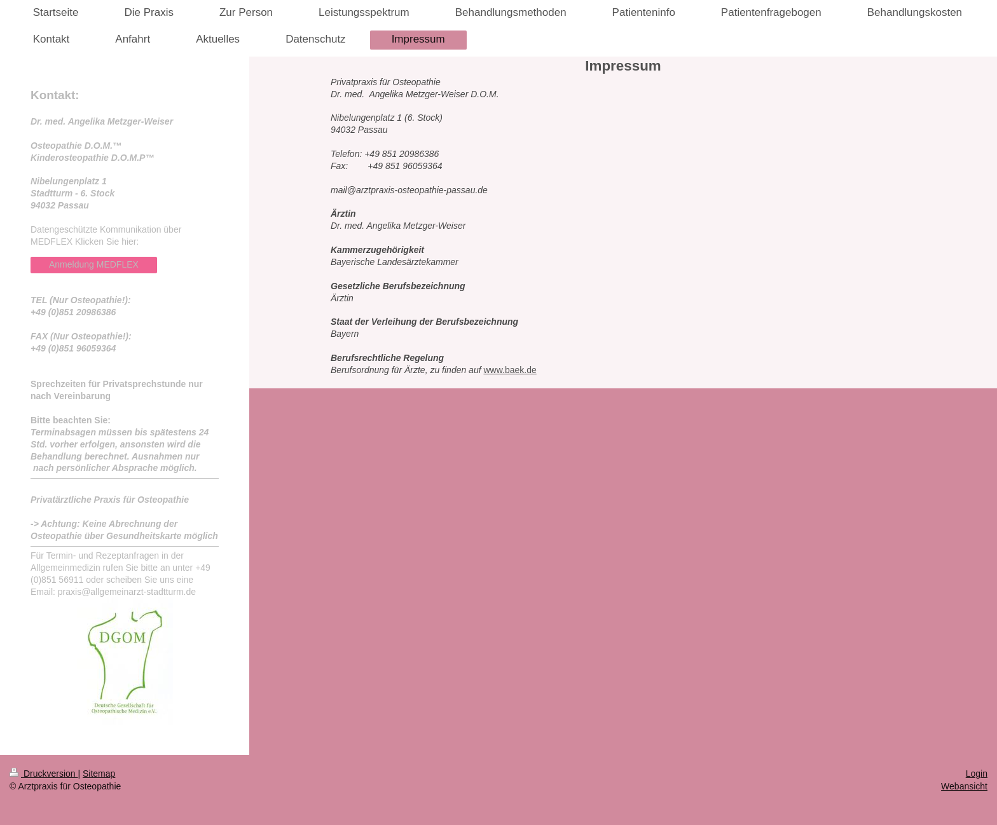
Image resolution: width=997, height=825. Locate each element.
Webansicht (964, 786)
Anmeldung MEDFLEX (94, 264)
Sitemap (99, 773)
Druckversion (44, 773)
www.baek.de (509, 370)
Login (976, 773)
